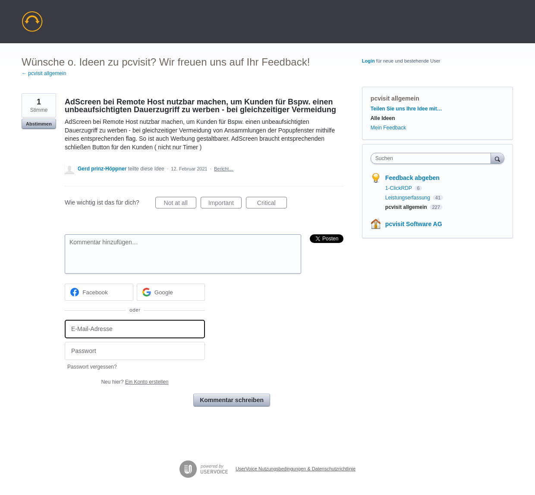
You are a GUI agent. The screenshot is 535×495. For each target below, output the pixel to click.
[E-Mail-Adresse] (135, 329)
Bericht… (223, 168)
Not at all (180, 204)
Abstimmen (39, 123)
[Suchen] (497, 158)
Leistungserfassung (408, 198)
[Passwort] (135, 351)
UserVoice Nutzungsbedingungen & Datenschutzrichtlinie (296, 468)
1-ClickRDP (399, 188)
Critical (272, 204)
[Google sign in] (171, 292)
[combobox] (433, 158)
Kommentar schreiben (232, 400)
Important (225, 204)
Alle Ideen (383, 118)
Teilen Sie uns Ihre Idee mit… (406, 109)
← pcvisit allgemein (44, 73)
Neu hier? (134, 382)
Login (368, 60)
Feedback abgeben (412, 177)
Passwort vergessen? (92, 367)
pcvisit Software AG (413, 224)
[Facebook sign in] (99, 292)
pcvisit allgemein (395, 98)
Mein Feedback (388, 128)
